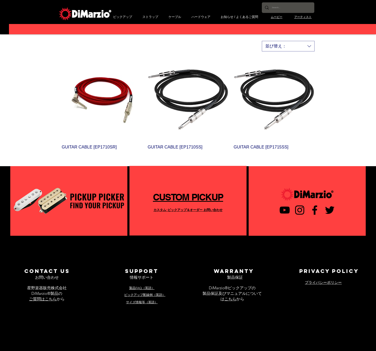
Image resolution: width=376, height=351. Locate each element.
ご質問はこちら (43, 298)
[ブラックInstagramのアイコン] (299, 210)
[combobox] (288, 46)
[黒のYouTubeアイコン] (284, 210)
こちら (230, 298)
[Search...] (287, 7)
